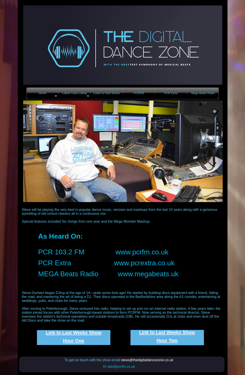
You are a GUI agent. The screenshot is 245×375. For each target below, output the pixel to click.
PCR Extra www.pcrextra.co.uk (106, 263)
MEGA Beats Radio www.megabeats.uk (108, 274)
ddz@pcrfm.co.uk (121, 366)
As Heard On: (60, 236)
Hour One (73, 340)
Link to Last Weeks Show (73, 332)
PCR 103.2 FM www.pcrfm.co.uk (103, 252)
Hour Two (167, 340)
